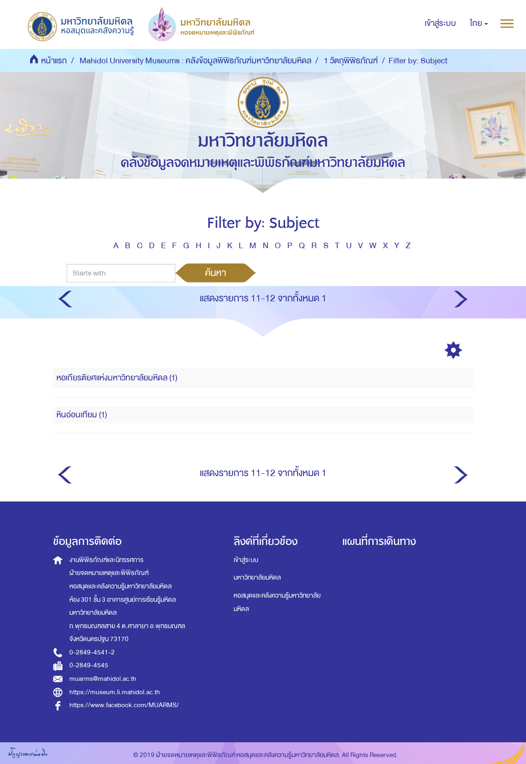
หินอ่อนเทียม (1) (81, 415)
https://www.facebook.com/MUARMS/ (124, 705)
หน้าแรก (54, 61)
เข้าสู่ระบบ (246, 560)
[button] (479, 23)
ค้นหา (215, 272)
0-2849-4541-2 (92, 652)
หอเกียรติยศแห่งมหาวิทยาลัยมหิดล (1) (116, 378)
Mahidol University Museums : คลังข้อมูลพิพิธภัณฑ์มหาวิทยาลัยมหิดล (195, 61)
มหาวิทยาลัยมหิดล (257, 577)
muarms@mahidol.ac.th (102, 679)
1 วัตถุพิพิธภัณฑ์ (351, 61)
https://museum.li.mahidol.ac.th (114, 692)
